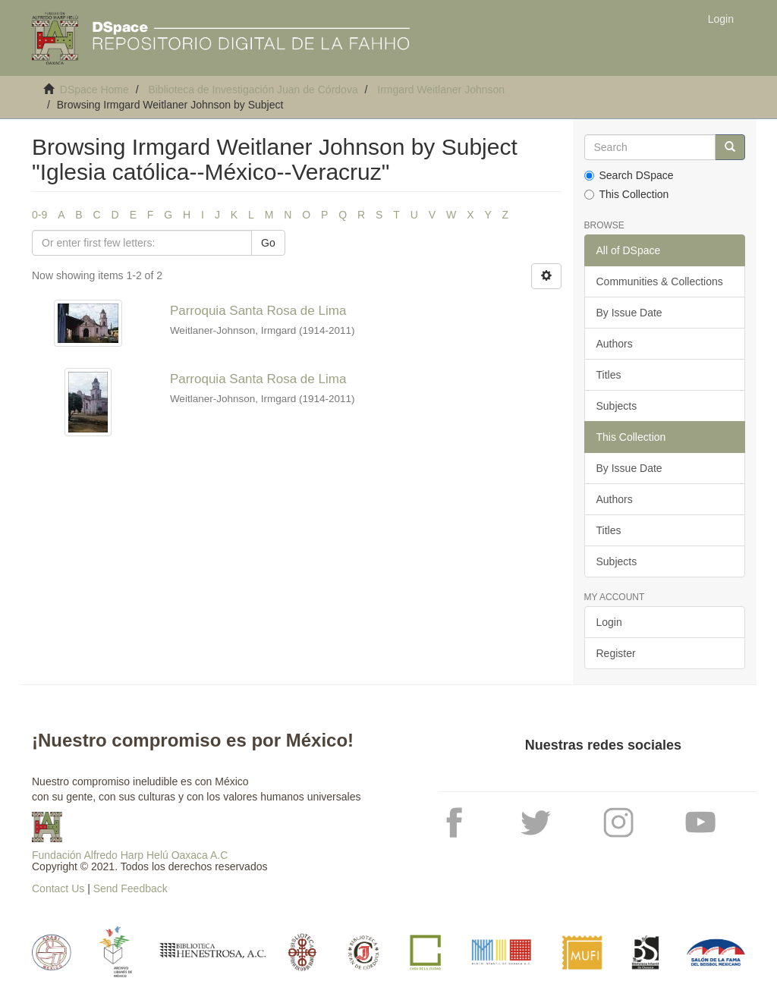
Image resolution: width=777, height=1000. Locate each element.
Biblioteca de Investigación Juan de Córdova (252, 89)
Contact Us (58, 888)
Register (616, 653)
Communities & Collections (659, 281)
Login (609, 622)
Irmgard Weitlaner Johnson (441, 89)
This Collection (626, 194)
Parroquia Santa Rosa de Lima (258, 310)
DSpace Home (94, 89)
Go (268, 243)
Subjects (616, 406)
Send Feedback (130, 888)
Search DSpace (629, 175)
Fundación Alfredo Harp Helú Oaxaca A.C (130, 855)
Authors (614, 344)
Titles (608, 375)
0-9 (39, 215)
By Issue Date (629, 313)
